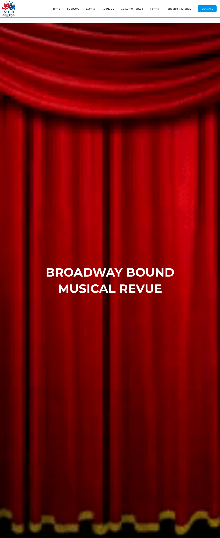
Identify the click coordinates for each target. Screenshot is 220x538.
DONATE (207, 8)
